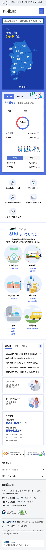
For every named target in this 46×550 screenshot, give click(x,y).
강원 (24, 46)
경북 (28, 56)
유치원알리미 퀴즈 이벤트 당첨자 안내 (20, 358)
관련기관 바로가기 (9, 476)
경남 (23, 67)
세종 (17, 56)
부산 (29, 68)
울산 (31, 65)
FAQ (16, 346)
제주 (15, 79)
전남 (13, 72)
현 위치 (23, 86)
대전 (18, 59)
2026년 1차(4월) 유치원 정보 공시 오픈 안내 (23, 354)
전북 (15, 64)
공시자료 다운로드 (9, 526)
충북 (21, 53)
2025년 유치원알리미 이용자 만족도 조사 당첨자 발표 (23, 367)
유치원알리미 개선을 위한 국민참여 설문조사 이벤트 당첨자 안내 (23, 363)
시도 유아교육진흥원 (10, 470)
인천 (10, 48)
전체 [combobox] (9, 111)
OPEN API (39, 522)
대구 (25, 62)
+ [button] (40, 346)
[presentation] (26, 59)
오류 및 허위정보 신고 (25, 522)
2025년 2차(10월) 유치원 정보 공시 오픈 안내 (22, 372)
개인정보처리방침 (9, 522)
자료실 (24, 346)
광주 (14, 68)
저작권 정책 (22, 526)
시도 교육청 (6, 463)
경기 (17, 51)
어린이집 (20, 96)
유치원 (9, 96)
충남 (12, 57)
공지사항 (8, 346)
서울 (15, 47)
